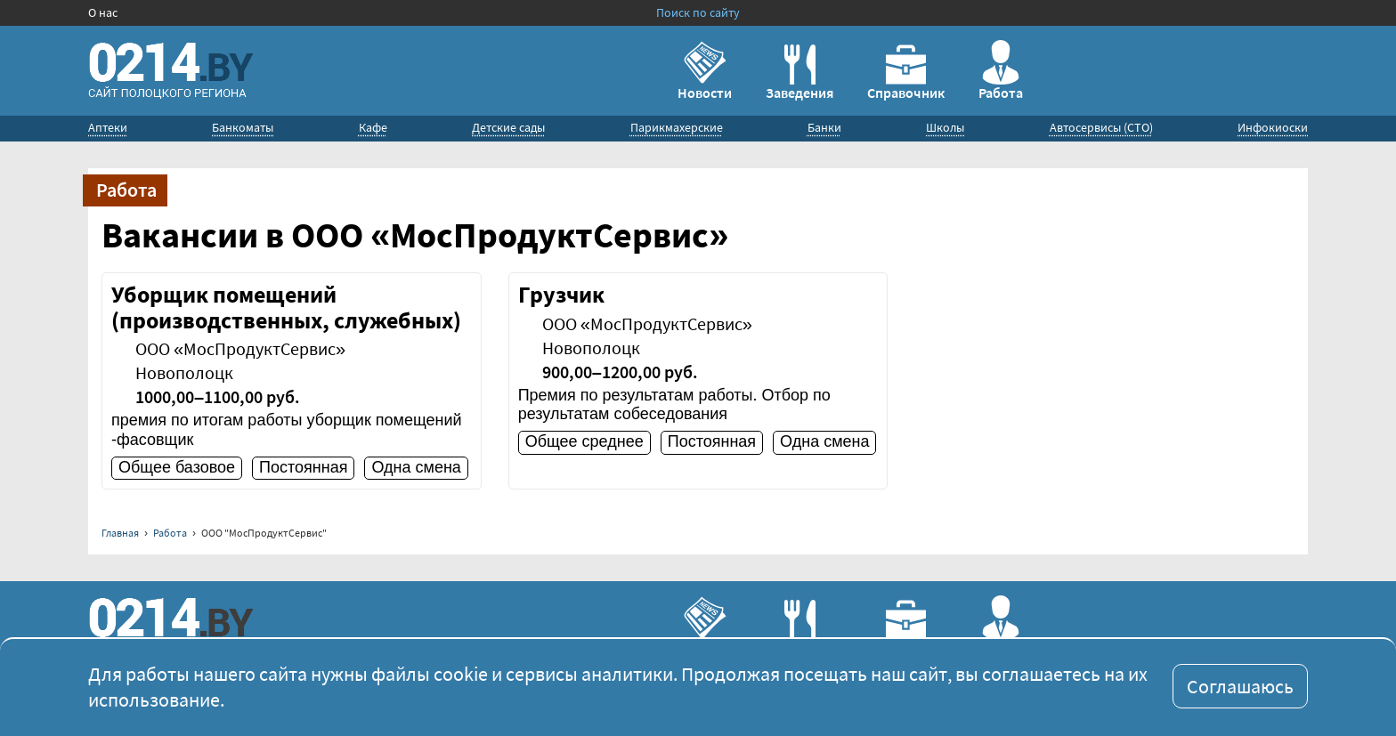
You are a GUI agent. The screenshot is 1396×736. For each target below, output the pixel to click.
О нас (103, 12)
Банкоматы (242, 127)
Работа (1000, 70)
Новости (705, 70)
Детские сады (508, 127)
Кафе (373, 127)
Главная (120, 532)
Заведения (799, 72)
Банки (824, 127)
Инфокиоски (1273, 127)
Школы (945, 127)
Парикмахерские (676, 127)
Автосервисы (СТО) (1101, 127)
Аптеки (107, 127)
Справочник (906, 72)
